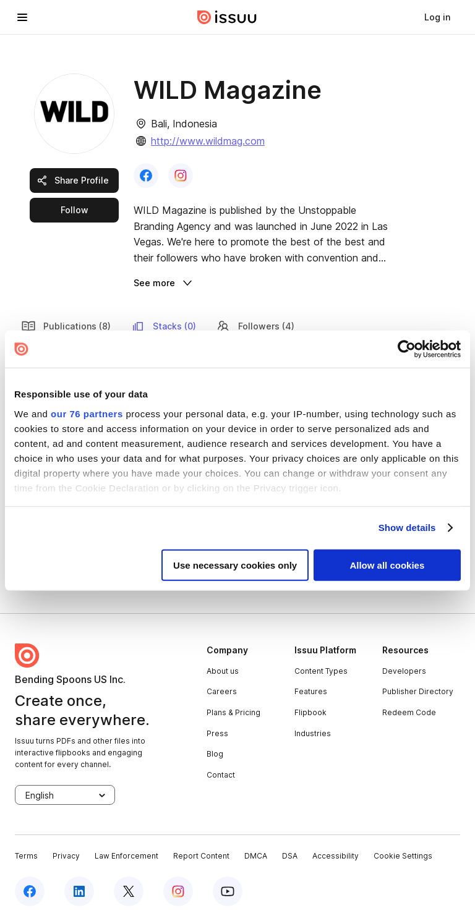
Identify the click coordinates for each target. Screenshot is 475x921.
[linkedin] (79, 891)
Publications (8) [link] (66, 326)
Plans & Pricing (233, 712)
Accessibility (335, 855)
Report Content (201, 855)
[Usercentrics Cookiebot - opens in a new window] (407, 349)
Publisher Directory (417, 691)
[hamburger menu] (22, 17)
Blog (215, 753)
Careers (222, 691)
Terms (26, 855)
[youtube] (227, 891)
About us (223, 671)
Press (217, 733)
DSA (289, 855)
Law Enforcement (126, 855)
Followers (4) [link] (255, 326)
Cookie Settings (403, 855)
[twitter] (128, 891)
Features (310, 691)
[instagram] (178, 891)
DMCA (255, 855)
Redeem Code (409, 712)
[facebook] (30, 891)
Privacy (66, 855)
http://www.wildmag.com (208, 141)
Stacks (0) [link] (163, 326)
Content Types (321, 671)
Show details (407, 527)
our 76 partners (87, 413)
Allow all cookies (386, 564)
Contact (221, 774)
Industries (312, 733)
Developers (404, 671)
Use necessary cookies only (235, 564)
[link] (437, 17)
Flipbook (310, 712)
